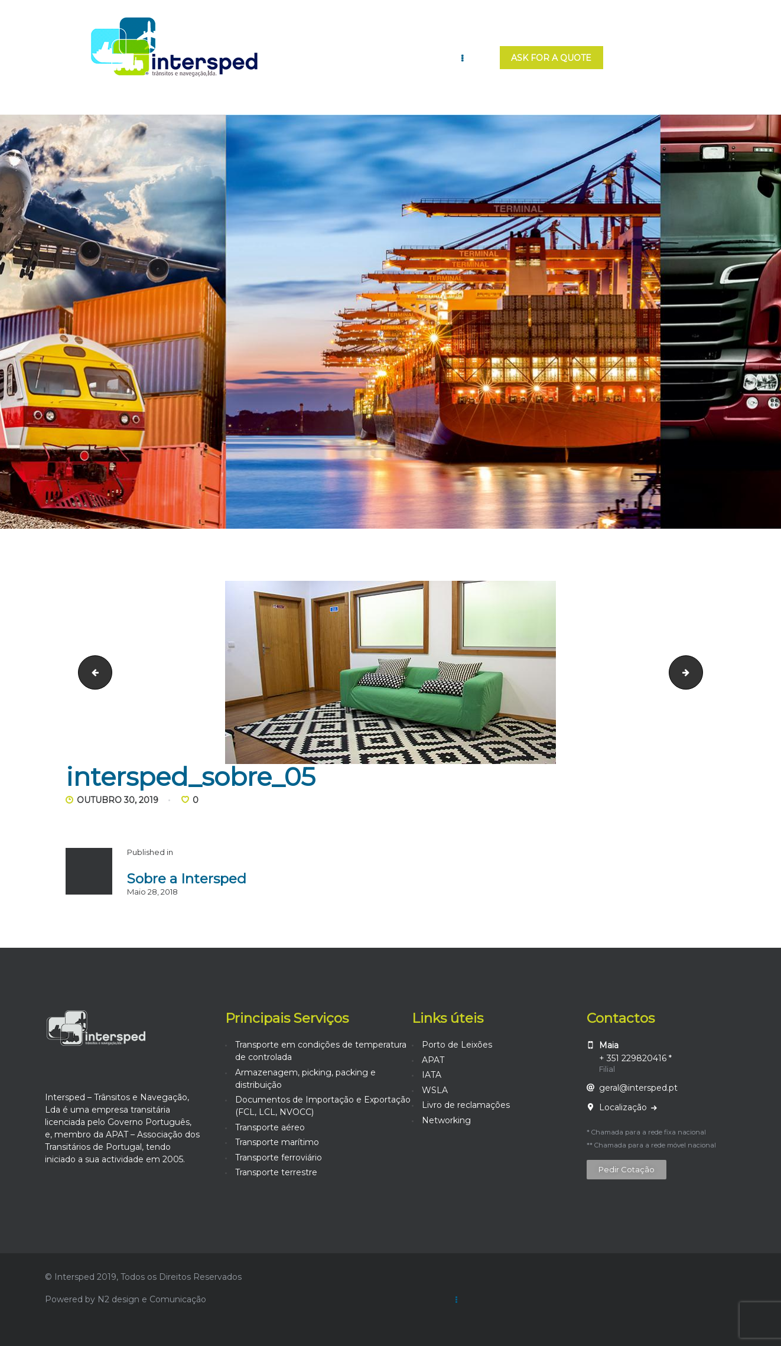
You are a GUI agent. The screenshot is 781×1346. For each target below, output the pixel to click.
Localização (624, 1107)
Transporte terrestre (276, 1172)
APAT (433, 1060)
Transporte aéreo (270, 1127)
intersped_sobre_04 (91, 672)
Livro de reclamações (466, 1105)
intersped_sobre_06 (698, 672)
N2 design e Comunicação (152, 1299)
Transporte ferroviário (278, 1157)
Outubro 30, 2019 (117, 800)
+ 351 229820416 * (635, 1058)
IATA (431, 1074)
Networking (446, 1120)
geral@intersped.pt (638, 1087)
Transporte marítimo (277, 1142)
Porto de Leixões (457, 1044)
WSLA (435, 1090)
